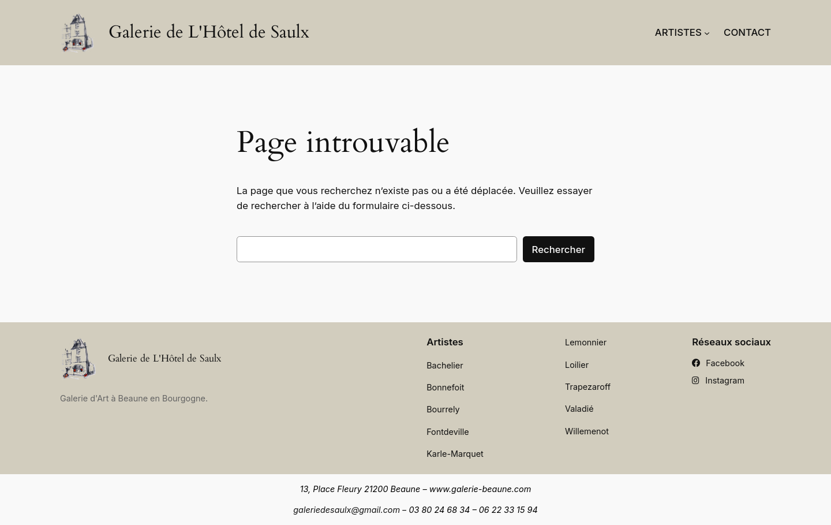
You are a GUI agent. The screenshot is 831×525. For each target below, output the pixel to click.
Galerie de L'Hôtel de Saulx (208, 32)
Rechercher (558, 249)
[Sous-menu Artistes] (707, 32)
